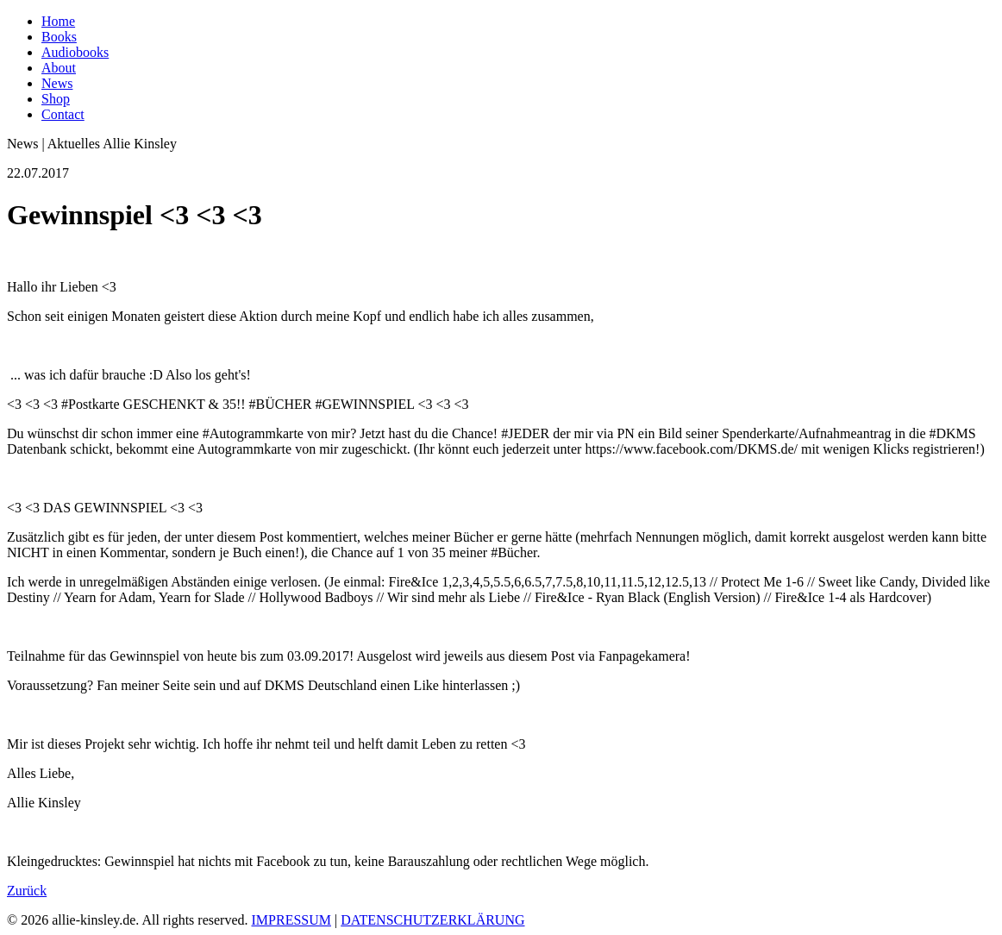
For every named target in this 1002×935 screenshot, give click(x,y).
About (58, 67)
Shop (55, 98)
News (56, 83)
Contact (63, 114)
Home (58, 21)
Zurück (27, 890)
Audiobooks (75, 52)
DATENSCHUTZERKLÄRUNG (432, 920)
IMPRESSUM (291, 920)
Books (59, 36)
